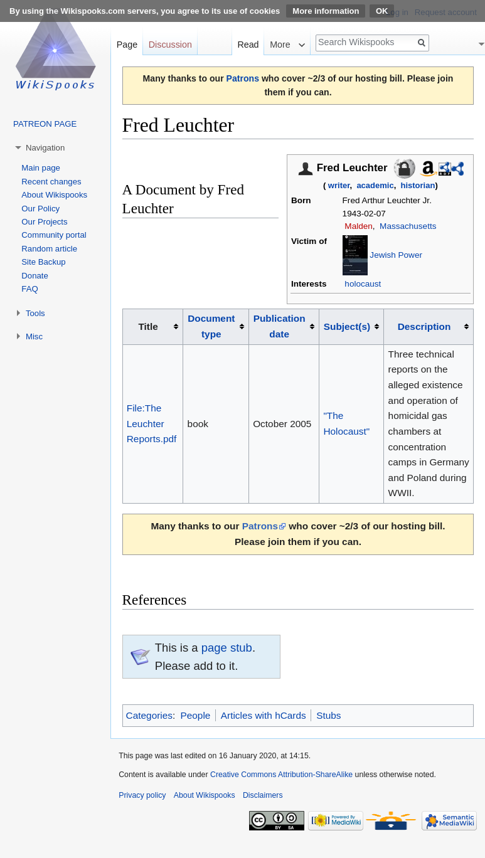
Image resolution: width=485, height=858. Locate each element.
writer (339, 185)
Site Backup (43, 262)
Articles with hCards (263, 715)
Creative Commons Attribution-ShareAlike (281, 774)
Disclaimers (263, 795)
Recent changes (51, 181)
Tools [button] (35, 313)
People (195, 715)
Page (127, 45)
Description (424, 326)
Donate (34, 275)
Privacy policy (142, 795)
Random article (49, 248)
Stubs (328, 715)
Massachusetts (408, 226)
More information (325, 11)
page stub (226, 647)
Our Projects (44, 221)
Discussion (170, 45)
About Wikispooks (54, 194)
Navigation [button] (45, 147)
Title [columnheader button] (147, 326)
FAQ (29, 289)
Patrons (243, 78)
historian (418, 185)
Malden (358, 226)
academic (374, 185)
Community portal (53, 235)
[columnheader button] (216, 326)
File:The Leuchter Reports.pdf (152, 423)
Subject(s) (347, 326)
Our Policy (40, 208)
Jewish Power (396, 255)
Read (247, 45)
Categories (149, 715)
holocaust (362, 284)
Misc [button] (34, 336)
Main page (40, 167)
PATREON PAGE (45, 124)
